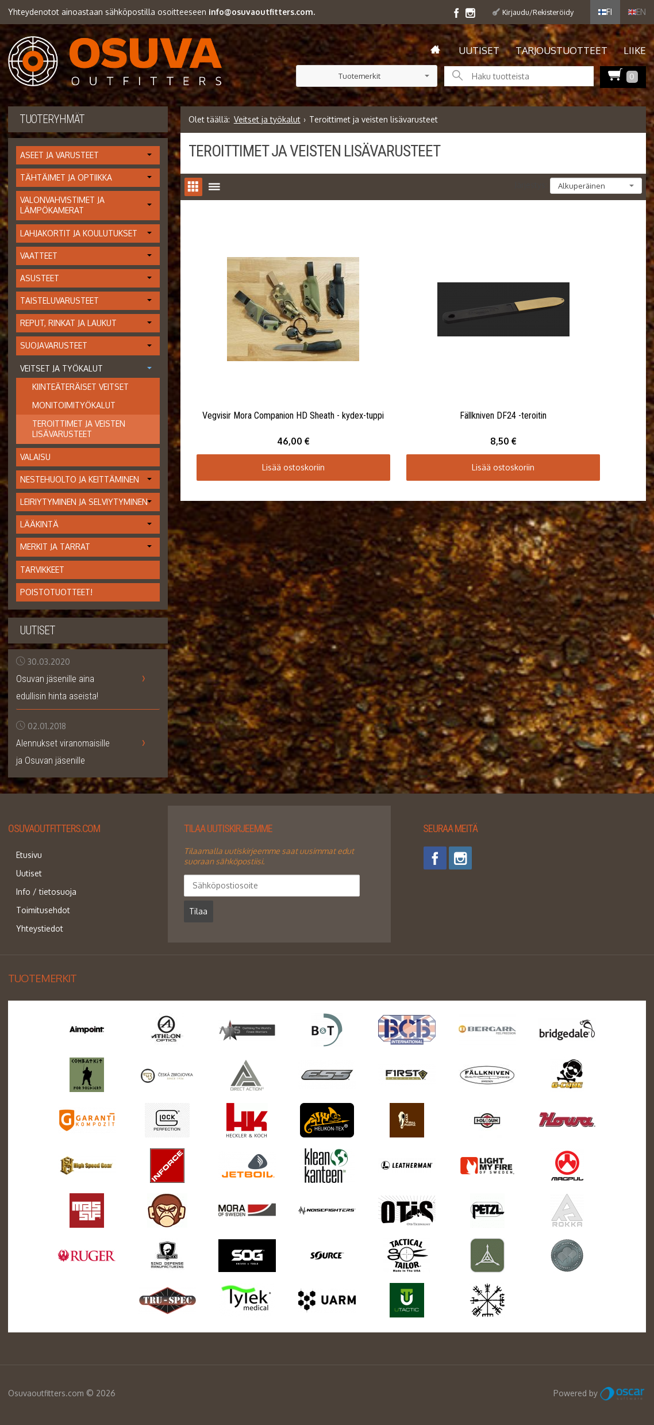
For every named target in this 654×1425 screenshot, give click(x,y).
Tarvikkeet (42, 569)
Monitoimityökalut (74, 405)
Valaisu (35, 457)
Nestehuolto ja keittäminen (79, 479)
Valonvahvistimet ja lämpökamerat (62, 205)
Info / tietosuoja (38, 879)
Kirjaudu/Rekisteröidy (538, 12)
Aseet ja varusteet (59, 155)
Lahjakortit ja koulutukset (78, 233)
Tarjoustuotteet (561, 50)
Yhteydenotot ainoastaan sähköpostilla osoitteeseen (161, 12)
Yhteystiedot (31, 907)
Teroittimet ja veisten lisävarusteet (78, 429)
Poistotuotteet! (56, 592)
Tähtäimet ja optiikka (66, 177)
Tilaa (315, 885)
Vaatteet (38, 256)
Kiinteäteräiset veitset (80, 387)
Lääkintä (39, 524)
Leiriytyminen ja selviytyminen (84, 502)
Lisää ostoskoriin (263, 407)
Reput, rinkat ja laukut (68, 323)
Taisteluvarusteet (59, 300)
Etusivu (21, 852)
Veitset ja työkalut (267, 119)
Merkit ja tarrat (55, 546)
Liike (635, 50)
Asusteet (39, 278)
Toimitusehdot (35, 893)
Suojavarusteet (53, 345)
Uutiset (479, 50)
